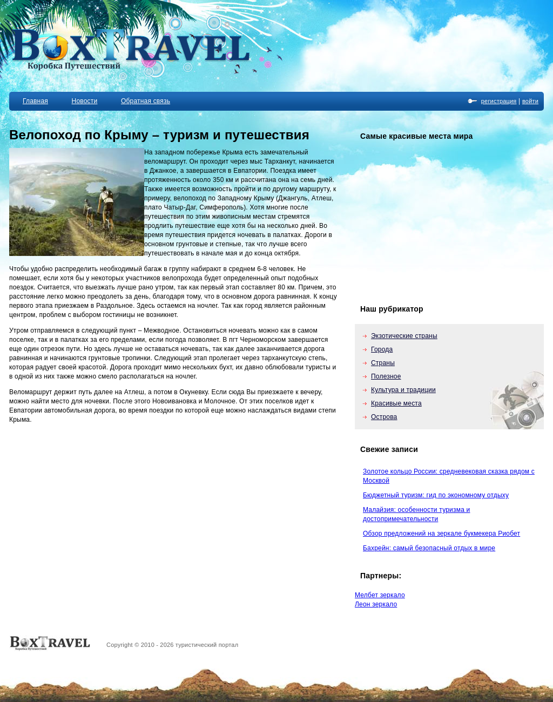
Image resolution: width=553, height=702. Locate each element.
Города (382, 349)
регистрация (499, 101)
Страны (383, 363)
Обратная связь (145, 101)
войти (530, 101)
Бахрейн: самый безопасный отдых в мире (429, 548)
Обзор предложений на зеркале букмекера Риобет (441, 533)
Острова (384, 417)
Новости (85, 101)
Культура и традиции (403, 390)
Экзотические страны (404, 336)
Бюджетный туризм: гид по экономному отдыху (436, 495)
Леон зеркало (376, 604)
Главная (35, 101)
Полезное (386, 376)
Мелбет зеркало (380, 595)
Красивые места (396, 403)
